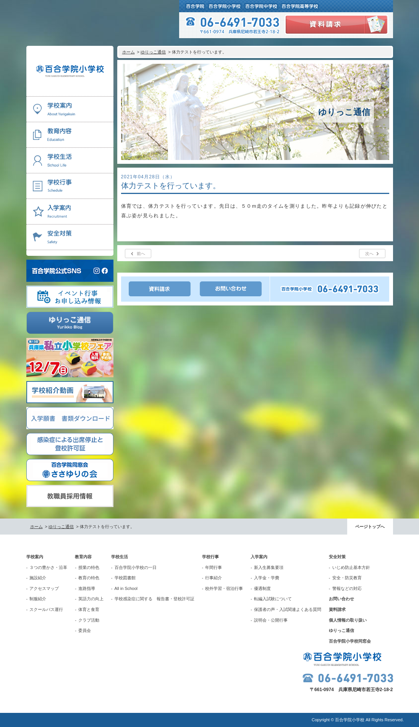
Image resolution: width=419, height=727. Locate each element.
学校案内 (34, 556)
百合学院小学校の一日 (136, 567)
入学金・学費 (266, 577)
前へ (141, 253)
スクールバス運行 (46, 609)
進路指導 (86, 588)
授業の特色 (88, 567)
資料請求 (337, 609)
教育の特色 (88, 577)
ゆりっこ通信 (153, 52)
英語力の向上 (91, 598)
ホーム (128, 52)
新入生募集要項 (268, 567)
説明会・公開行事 (271, 620)
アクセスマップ (44, 588)
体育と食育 (88, 609)
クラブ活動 (88, 620)
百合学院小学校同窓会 (350, 641)
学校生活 (119, 556)
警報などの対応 (347, 588)
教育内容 (83, 556)
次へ (369, 253)
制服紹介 (37, 598)
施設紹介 (37, 577)
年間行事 (213, 567)
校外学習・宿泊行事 (224, 588)
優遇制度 (262, 588)
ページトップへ (370, 526)
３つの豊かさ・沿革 (48, 567)
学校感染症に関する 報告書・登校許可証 (154, 598)
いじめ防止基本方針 (351, 567)
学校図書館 (125, 577)
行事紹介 (213, 577)
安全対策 (337, 556)
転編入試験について (273, 598)
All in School (126, 588)
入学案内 (259, 556)
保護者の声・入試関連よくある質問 (287, 609)
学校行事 (210, 556)
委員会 (84, 630)
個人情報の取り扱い (348, 620)
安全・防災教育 (347, 577)
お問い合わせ (341, 598)
